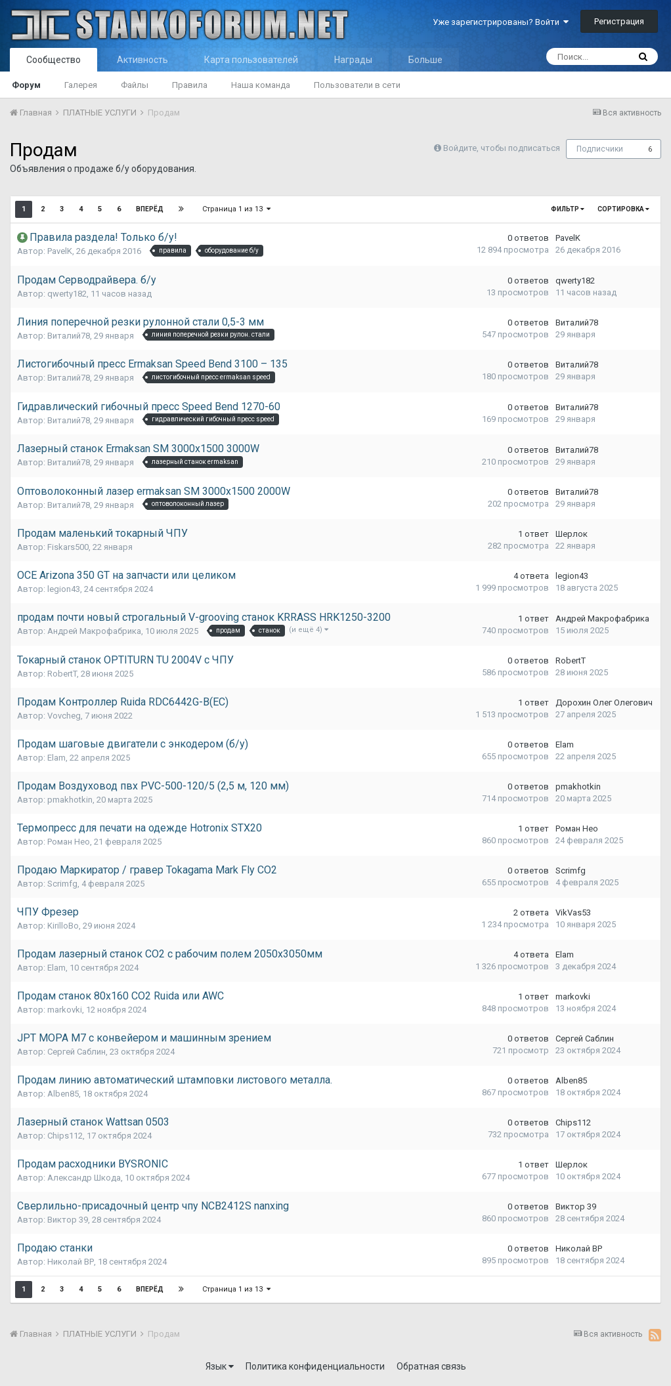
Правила (189, 85)
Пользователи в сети (357, 85)
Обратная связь (431, 1366)
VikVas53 (573, 912)
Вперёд (149, 209)
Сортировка (623, 209)
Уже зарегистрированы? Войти (501, 22)
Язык (220, 1366)
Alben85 (63, 1094)
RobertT (62, 674)
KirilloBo (63, 926)
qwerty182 (67, 294)
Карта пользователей (251, 59)
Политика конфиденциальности (315, 1366)
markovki (64, 1010)
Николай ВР (70, 1262)
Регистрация (619, 21)
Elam (56, 758)
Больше (425, 59)
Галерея (80, 85)
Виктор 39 (67, 1220)
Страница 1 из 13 (236, 209)
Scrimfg (62, 884)
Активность (142, 59)
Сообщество (53, 59)
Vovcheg (64, 716)
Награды (353, 59)
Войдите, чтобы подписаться (501, 148)
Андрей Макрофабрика (94, 631)
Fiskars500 (68, 547)
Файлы (134, 85)
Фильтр (567, 209)
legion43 (63, 589)
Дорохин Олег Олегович (604, 702)
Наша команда (260, 85)
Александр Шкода (84, 1178)
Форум (26, 85)
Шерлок (571, 534)
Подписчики (599, 149)
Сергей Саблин (76, 1052)
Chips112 (65, 1136)
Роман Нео (68, 842)
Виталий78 (68, 336)
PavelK (59, 251)
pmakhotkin (70, 800)
